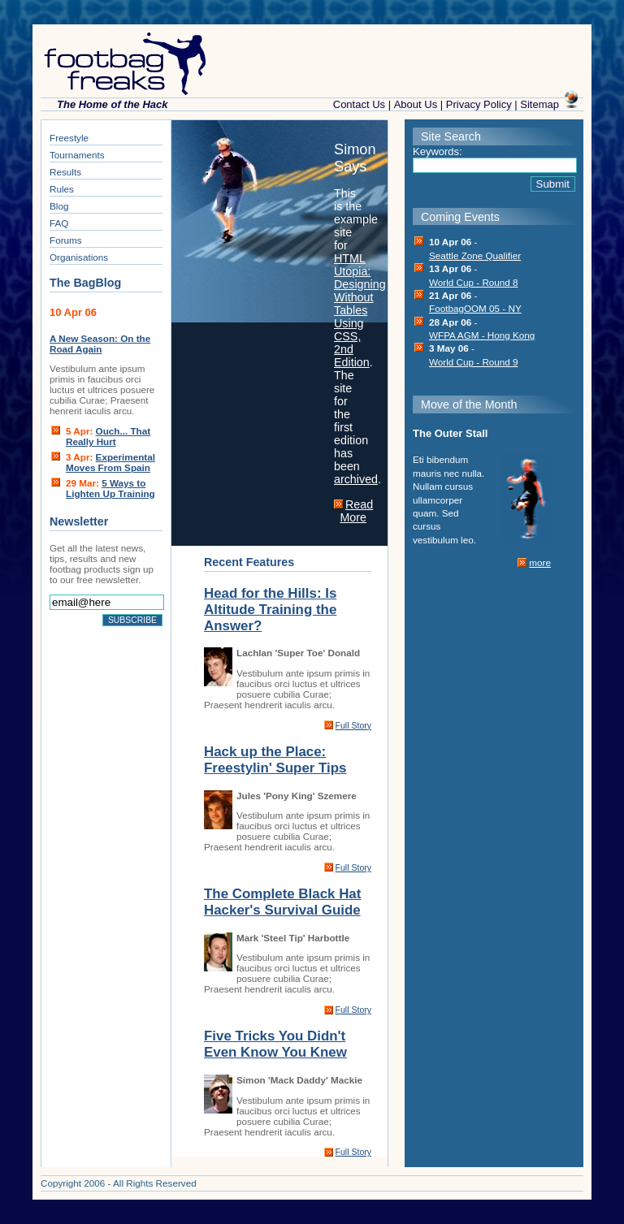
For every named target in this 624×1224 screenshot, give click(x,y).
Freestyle (69, 137)
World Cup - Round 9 (473, 362)
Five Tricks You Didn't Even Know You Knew (275, 1044)
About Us (415, 104)
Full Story (353, 725)
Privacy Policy (479, 104)
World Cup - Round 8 (473, 282)
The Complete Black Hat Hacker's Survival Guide (282, 902)
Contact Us (359, 104)
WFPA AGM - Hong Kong (482, 335)
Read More (356, 511)
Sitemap (539, 104)
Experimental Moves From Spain (110, 462)
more (540, 562)
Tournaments (77, 154)
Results (65, 172)
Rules (62, 189)
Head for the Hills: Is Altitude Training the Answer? (270, 610)
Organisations (79, 257)
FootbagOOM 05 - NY (475, 308)
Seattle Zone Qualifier (475, 255)
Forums (66, 240)
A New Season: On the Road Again (100, 343)
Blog (59, 206)
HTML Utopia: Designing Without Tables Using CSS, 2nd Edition (360, 310)
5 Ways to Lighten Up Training (110, 488)
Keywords (436, 151)
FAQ (59, 223)
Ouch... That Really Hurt (108, 436)
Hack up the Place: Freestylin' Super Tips (275, 760)
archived (356, 479)
